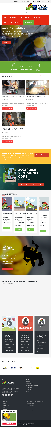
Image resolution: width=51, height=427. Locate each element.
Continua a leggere (7, 108)
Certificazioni (22, 1)
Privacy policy (22, 424)
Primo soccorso (29, 387)
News (28, 1)
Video (43, 1)
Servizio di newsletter (35, 1)
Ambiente (5, 409)
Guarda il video (9, 350)
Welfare (4, 407)
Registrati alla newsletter (41, 154)
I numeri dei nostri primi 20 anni (31, 184)
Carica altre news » (44, 75)
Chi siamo (16, 1)
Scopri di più (6, 227)
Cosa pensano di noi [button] (9, 423)
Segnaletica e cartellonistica (32, 385)
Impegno (4, 403)
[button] (16, 410)
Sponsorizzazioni (6, 405)
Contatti (47, 1)
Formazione (28, 389)
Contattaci (7, 269)
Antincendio (28, 381)
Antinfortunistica (29, 383)
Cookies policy (29, 424)
